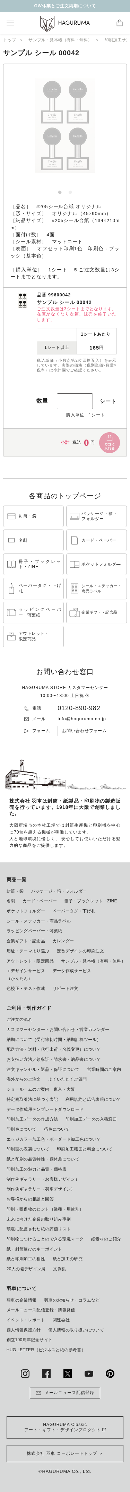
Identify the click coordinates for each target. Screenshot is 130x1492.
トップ (9, 40)
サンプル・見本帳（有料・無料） (60, 40)
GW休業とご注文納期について (65, 5)
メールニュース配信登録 (65, 1393)
